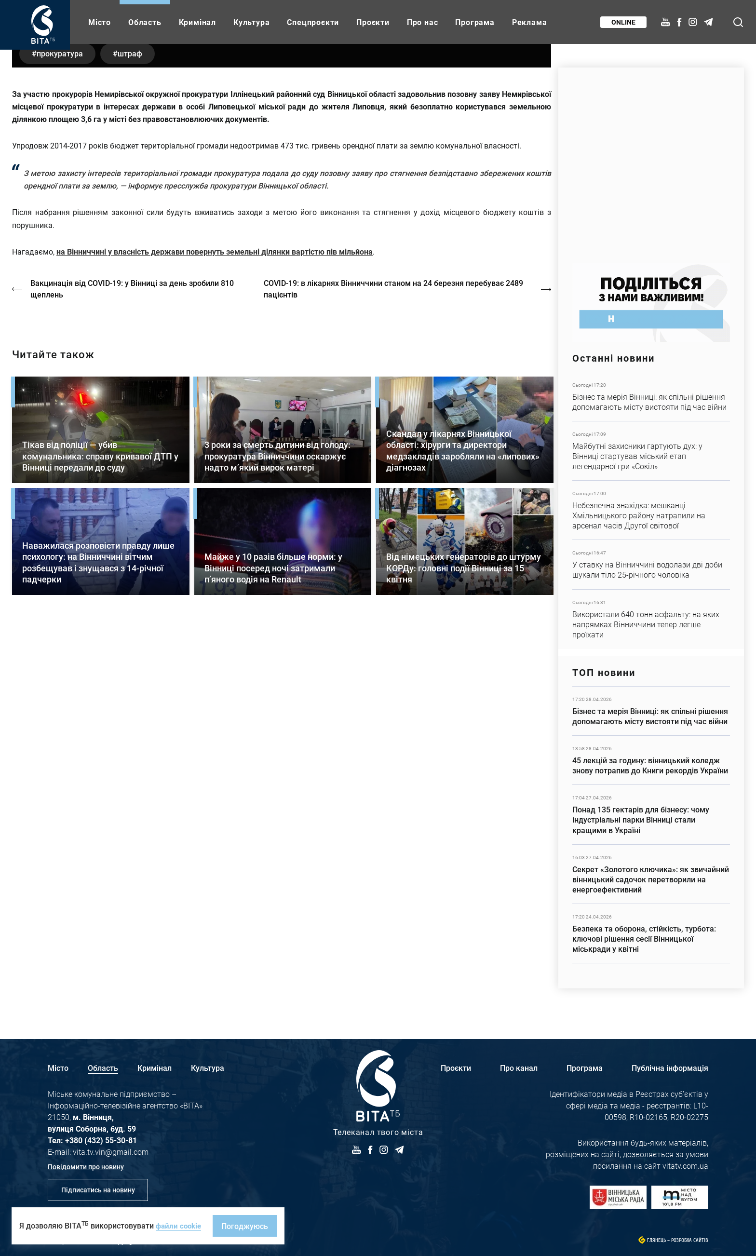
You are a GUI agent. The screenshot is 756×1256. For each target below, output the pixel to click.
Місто (99, 22)
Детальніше (651, 396)
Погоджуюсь (247, 1226)
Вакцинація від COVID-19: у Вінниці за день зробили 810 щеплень (133, 558)
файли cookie (180, 1225)
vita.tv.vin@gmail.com (110, 1152)
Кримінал (197, 22)
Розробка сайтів (689, 1240)
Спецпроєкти (313, 22)
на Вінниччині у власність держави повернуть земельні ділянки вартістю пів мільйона (214, 521)
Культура (251, 22)
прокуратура (62, 322)
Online (622, 22)
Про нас (422, 22)
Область (145, 22)
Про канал (519, 1068)
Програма (474, 22)
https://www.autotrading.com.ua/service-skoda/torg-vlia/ (651, 160)
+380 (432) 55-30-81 (101, 1140)
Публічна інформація (670, 1068)
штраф (136, 322)
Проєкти (373, 22)
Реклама (529, 22)
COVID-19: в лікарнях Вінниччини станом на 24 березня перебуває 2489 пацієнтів (396, 558)
